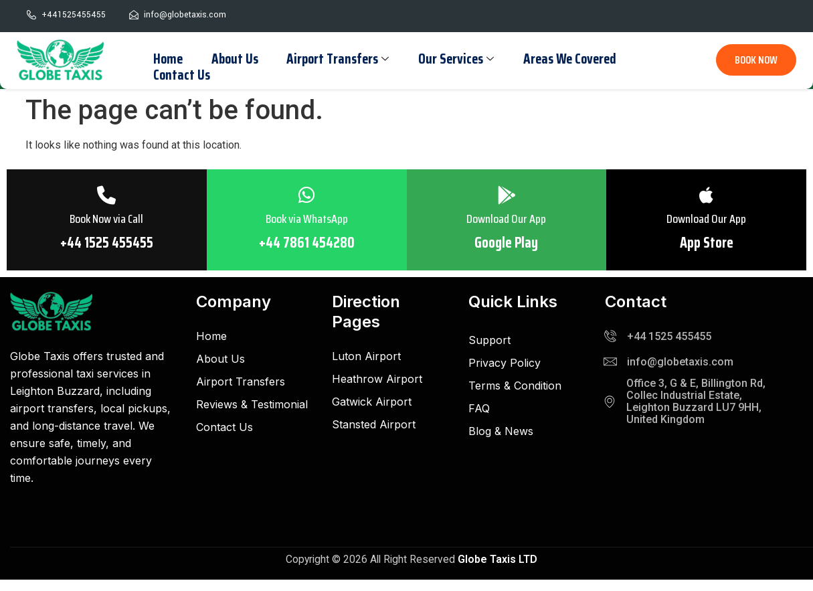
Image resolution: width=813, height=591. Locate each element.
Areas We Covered (561, 58)
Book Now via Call (106, 220)
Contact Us (180, 73)
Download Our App (507, 220)
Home (166, 58)
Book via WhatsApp (306, 220)
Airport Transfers (333, 58)
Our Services (449, 58)
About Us (231, 58)
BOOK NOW (756, 60)
